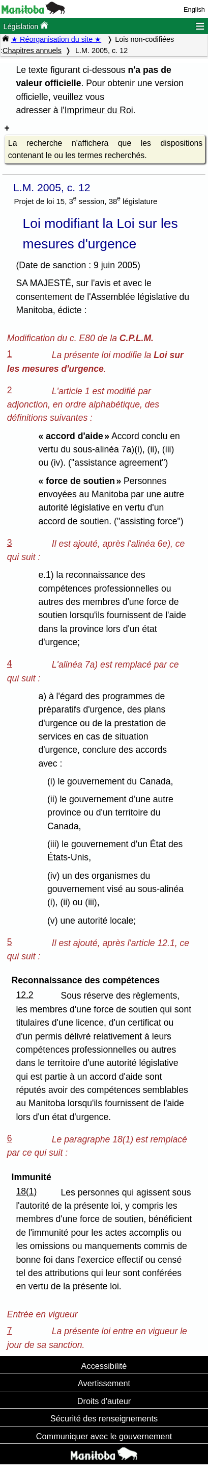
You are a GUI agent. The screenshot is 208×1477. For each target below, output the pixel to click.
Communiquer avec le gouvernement (104, 1436)
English (194, 9)
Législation (25, 26)
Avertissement (104, 1383)
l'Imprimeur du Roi (97, 110)
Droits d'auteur (104, 1401)
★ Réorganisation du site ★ (56, 39)
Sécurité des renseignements (104, 1418)
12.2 (24, 995)
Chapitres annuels (32, 50)
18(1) (26, 1191)
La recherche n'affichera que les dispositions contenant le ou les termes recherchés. (105, 149)
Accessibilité (104, 1365)
